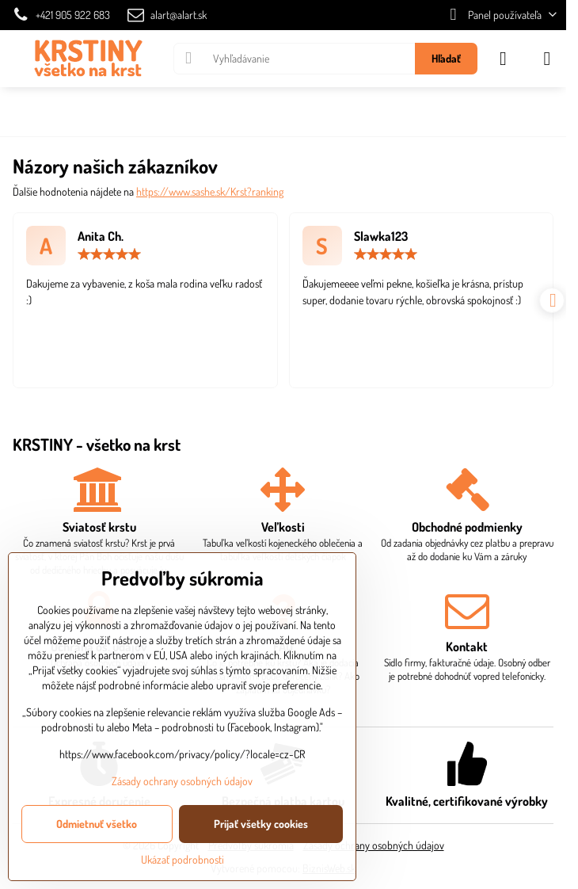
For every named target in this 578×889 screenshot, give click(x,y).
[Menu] (547, 58)
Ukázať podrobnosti (182, 859)
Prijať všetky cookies (261, 823)
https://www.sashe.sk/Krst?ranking (209, 191)
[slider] (109, 254)
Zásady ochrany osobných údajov (373, 845)
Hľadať (446, 58)
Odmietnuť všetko (96, 823)
